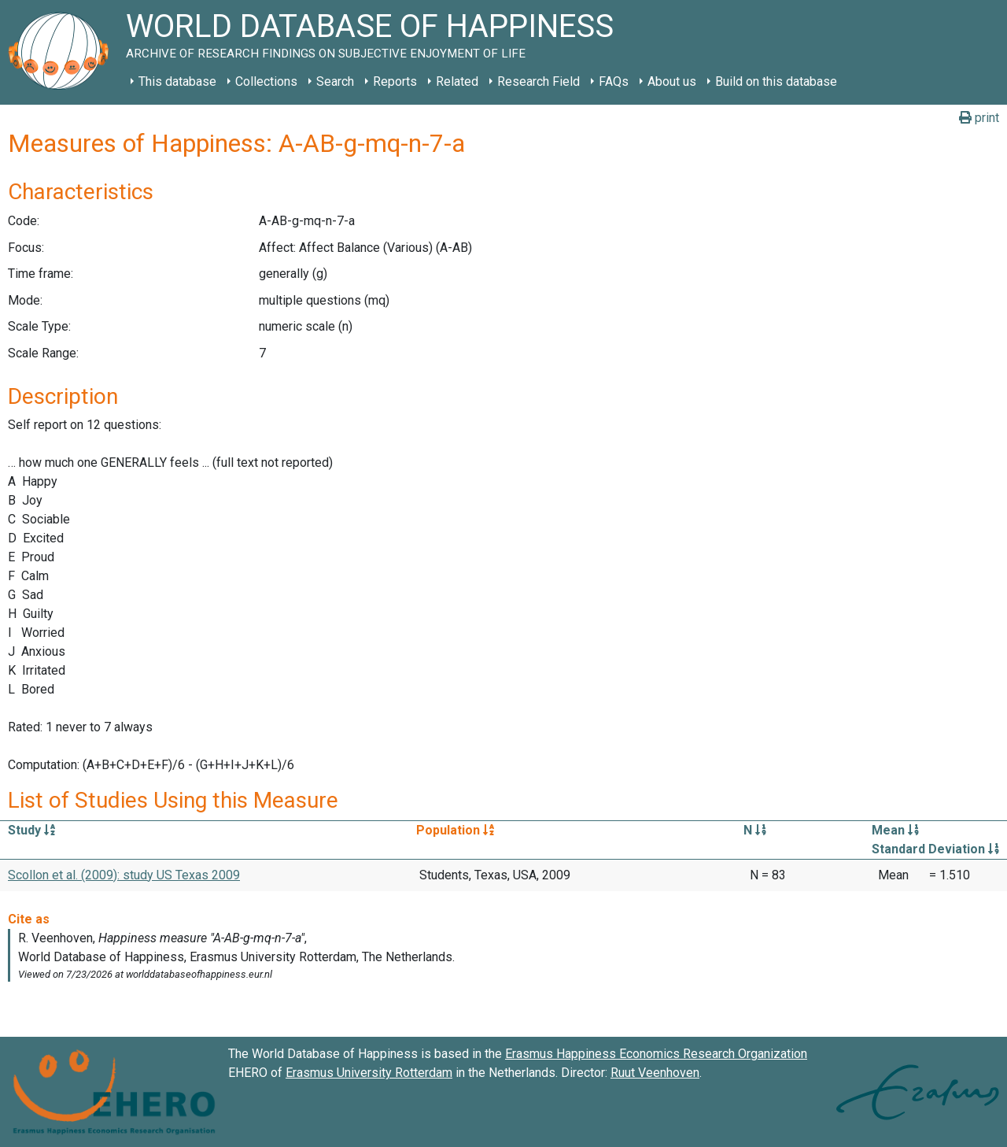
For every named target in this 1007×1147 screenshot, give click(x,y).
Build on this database (776, 81)
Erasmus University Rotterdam (369, 1072)
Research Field (538, 81)
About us (671, 81)
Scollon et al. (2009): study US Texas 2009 (124, 875)
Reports (395, 81)
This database (177, 81)
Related (457, 81)
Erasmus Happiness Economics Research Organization (656, 1053)
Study (31, 830)
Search (335, 81)
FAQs (614, 81)
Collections (266, 81)
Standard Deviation (935, 849)
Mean (895, 830)
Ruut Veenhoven (654, 1072)
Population (455, 830)
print (979, 117)
